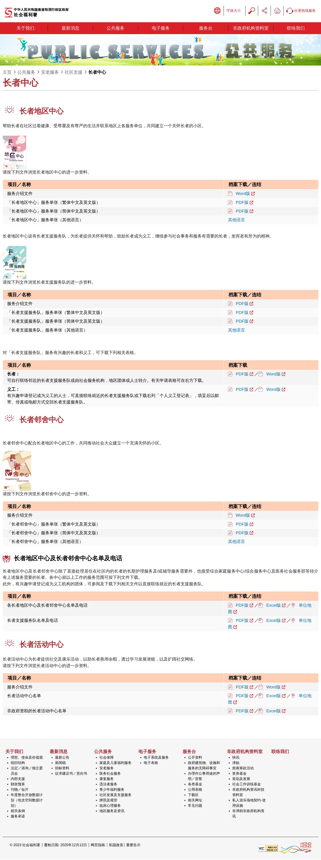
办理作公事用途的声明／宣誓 (204, 776)
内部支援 (18, 779)
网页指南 (98, 845)
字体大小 (233, 11)
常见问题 (195, 806)
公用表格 (195, 790)
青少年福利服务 (111, 790)
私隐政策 (116, 845)
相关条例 (18, 811)
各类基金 (195, 784)
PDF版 (242, 202)
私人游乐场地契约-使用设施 (248, 803)
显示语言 (217, 10)
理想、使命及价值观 (27, 758)
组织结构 (18, 763)
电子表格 (151, 763)
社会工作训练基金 (246, 784)
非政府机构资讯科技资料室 (248, 792)
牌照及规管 (108, 801)
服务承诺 (18, 817)
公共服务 (26, 72)
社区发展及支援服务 (115, 795)
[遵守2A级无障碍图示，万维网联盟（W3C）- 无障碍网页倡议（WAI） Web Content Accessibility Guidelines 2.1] (268, 848)
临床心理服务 (110, 806)
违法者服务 (108, 784)
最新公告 (62, 758)
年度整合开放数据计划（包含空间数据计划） (27, 800)
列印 (277, 10)
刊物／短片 (20, 790)
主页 (7, 72)
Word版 (243, 194)
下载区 (193, 795)
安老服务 (50, 72)
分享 (264, 10)
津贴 (235, 763)
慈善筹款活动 (243, 768)
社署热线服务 (301, 11)
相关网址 (195, 801)
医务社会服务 (110, 774)
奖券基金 (239, 774)
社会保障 (106, 758)
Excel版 (273, 605)
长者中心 (97, 72)
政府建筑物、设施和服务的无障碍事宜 (204, 765)
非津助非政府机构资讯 (248, 814)
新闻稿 (60, 763)
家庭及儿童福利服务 (115, 763)
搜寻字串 (251, 10)
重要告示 (133, 845)
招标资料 (62, 768)
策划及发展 (241, 779)
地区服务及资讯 (111, 811)
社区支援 (73, 72)
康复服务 (106, 779)
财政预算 (18, 784)
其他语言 (236, 220)
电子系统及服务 (156, 758)
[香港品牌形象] (295, 848)
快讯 (235, 758)
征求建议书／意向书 (71, 774)
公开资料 (195, 758)
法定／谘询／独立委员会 (27, 771)
